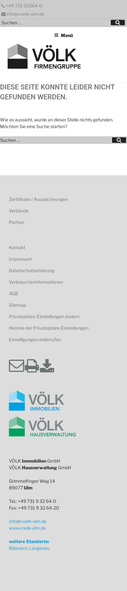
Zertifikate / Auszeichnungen (38, 199)
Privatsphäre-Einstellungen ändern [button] (44, 316)
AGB (13, 293)
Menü (63, 35)
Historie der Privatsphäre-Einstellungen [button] (48, 328)
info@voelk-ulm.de (22, 14)
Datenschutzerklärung (31, 270)
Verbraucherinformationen (36, 282)
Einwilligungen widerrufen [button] (35, 339)
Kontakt (17, 247)
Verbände (19, 210)
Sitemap (17, 305)
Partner (17, 222)
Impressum (20, 259)
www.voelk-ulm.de (27, 528)
